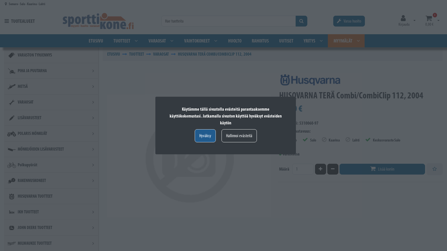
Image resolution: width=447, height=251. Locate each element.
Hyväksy (205, 135)
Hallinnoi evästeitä (239, 135)
